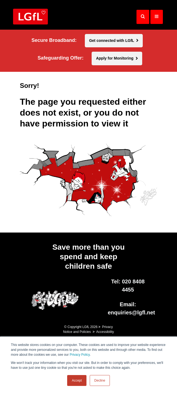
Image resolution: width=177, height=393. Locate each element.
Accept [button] (77, 380)
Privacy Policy (80, 355)
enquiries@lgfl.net (131, 312)
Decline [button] (99, 380)
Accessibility (105, 332)
